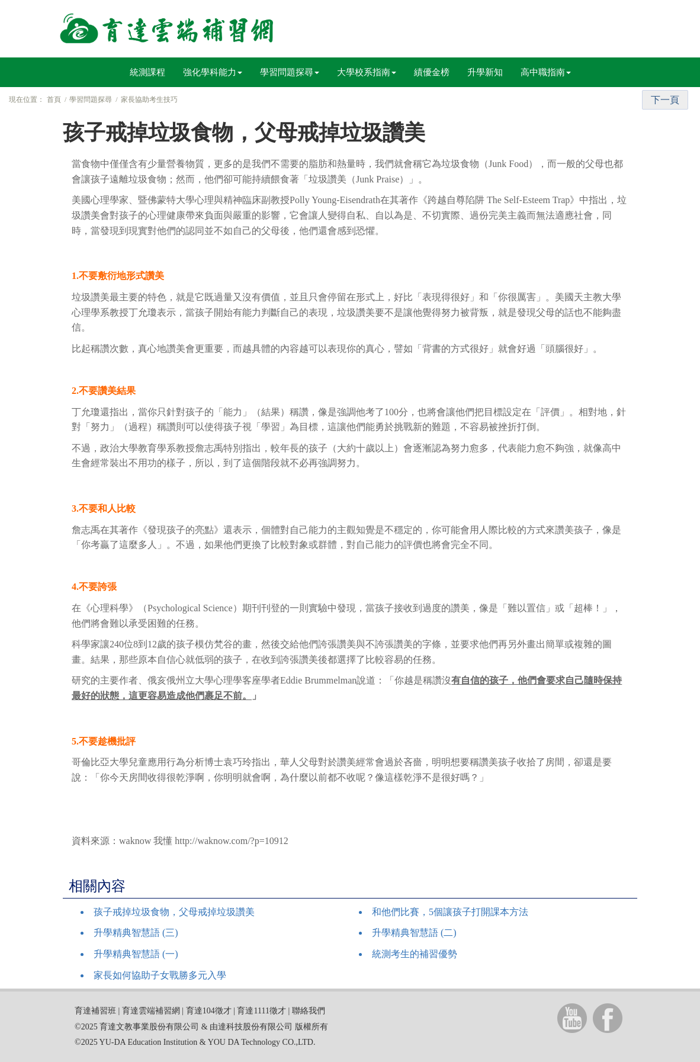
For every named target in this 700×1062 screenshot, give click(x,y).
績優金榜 (431, 72)
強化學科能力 (212, 72)
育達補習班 (95, 1010)
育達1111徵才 (261, 1010)
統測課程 (147, 72)
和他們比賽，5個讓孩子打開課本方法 (450, 912)
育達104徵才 (209, 1010)
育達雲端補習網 (151, 1010)
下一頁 (665, 100)
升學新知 (485, 72)
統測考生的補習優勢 (414, 954)
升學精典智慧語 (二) (414, 933)
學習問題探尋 (289, 72)
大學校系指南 (366, 72)
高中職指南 (546, 72)
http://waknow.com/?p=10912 (231, 841)
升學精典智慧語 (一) (136, 954)
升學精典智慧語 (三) (136, 933)
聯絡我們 (308, 1010)
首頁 (54, 99)
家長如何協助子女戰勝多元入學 (160, 975)
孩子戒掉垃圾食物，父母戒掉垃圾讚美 (174, 912)
